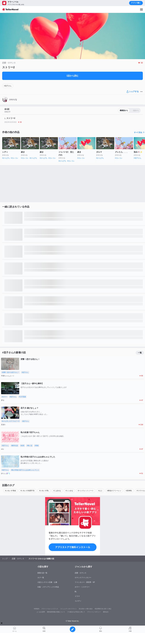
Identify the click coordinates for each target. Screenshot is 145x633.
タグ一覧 (40, 578)
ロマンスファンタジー (83, 578)
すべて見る (139, 132)
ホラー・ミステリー (82, 587)
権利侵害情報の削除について (56, 612)
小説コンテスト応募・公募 (47, 582)
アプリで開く (136, 3)
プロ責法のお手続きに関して (76, 612)
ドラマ (77, 596)
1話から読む (72, 76)
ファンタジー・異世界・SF (85, 582)
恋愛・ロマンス (80, 573)
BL (76, 592)
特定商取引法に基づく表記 (103, 608)
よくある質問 (41, 612)
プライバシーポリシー (94, 612)
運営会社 (106, 612)
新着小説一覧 (42, 573)
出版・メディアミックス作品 (48, 587)
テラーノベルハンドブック (50, 608)
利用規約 (36, 608)
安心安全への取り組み (86, 608)
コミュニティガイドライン (68, 608)
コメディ (78, 601)
